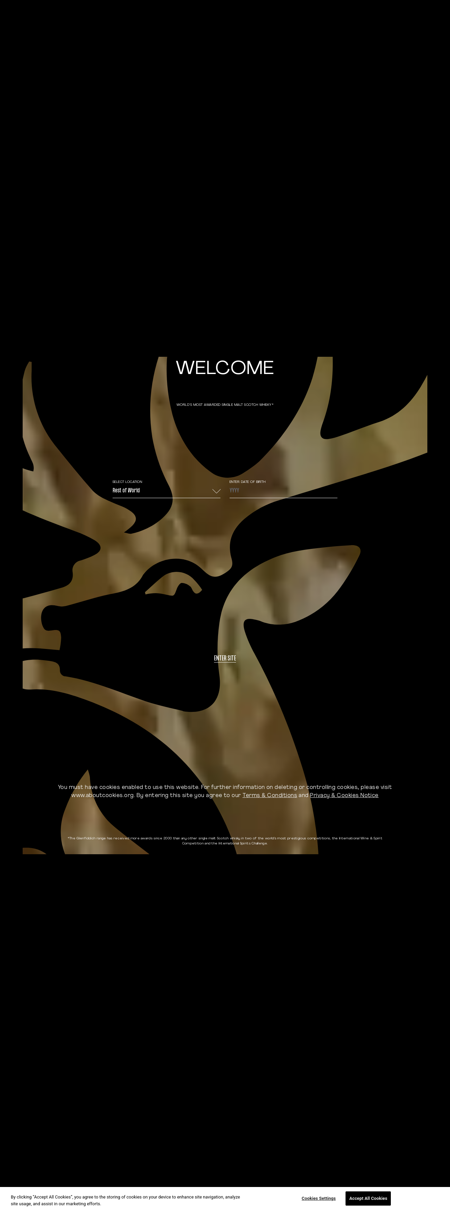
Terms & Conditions (269, 795)
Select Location (127, 482)
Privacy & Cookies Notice (344, 795)
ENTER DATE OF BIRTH (248, 482)
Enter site (225, 659)
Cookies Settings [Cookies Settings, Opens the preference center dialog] (319, 1198)
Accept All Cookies (368, 1198)
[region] (225, 1199)
